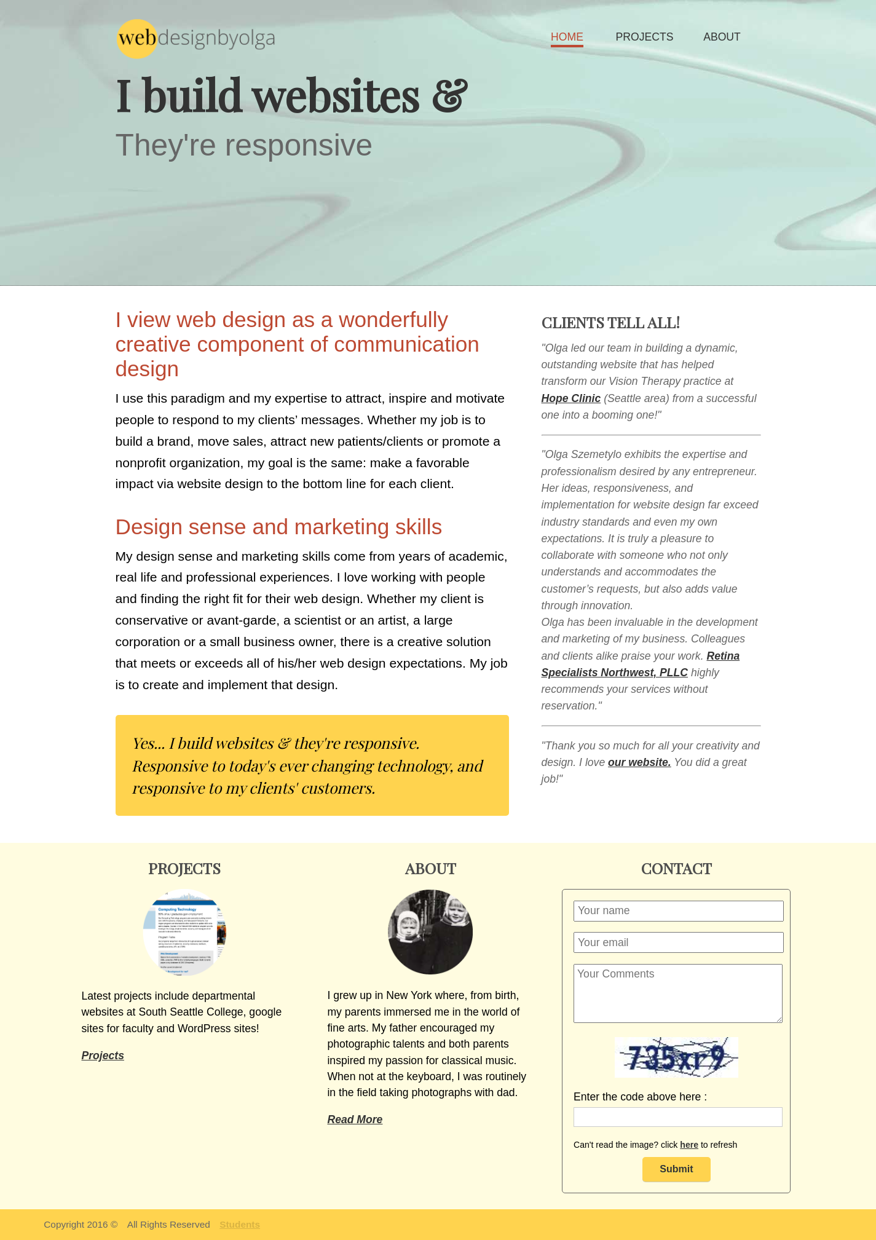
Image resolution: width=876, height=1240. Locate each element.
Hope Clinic (571, 398)
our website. (639, 762)
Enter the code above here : (640, 1097)
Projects (103, 1055)
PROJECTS (645, 37)
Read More (354, 1119)
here (689, 1145)
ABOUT (722, 37)
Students (239, 1224)
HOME (567, 37)
